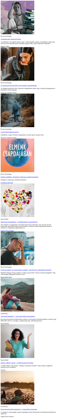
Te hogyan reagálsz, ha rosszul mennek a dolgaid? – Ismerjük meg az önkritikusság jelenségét (26, 270)
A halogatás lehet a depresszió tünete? (11, 39)
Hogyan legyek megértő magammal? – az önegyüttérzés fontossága (19, 409)
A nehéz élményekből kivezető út (10, 132)
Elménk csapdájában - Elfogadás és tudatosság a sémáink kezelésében (19, 177)
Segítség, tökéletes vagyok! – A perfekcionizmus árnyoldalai (17, 363)
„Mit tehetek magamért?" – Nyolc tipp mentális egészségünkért (18, 316)
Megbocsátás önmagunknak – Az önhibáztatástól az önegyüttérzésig (19, 222)
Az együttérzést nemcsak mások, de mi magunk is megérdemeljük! (19, 85)
